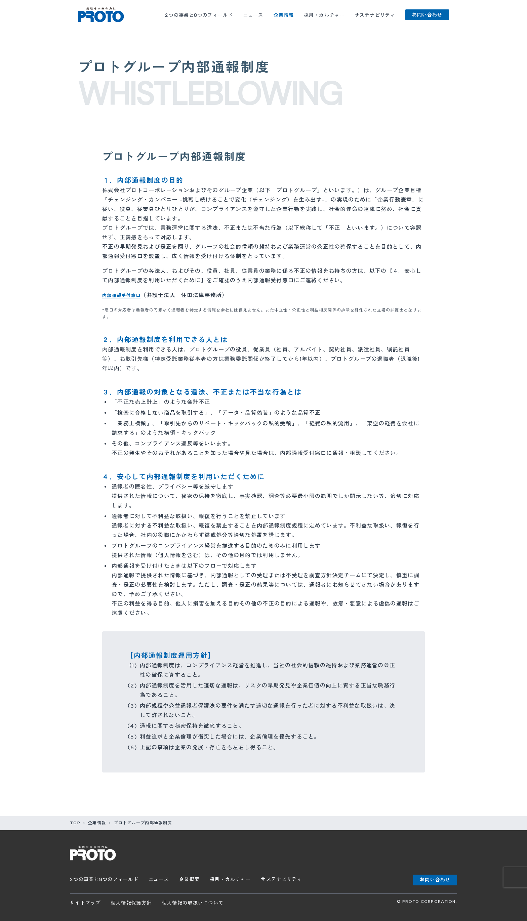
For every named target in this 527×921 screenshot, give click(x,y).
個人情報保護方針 (131, 903)
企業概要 (189, 879)
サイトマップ (85, 903)
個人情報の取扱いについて (193, 903)
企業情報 (284, 15)
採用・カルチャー (324, 15)
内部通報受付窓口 (125, 295)
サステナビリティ (375, 15)
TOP (75, 823)
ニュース (253, 15)
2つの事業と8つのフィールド (199, 15)
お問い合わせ (427, 15)
